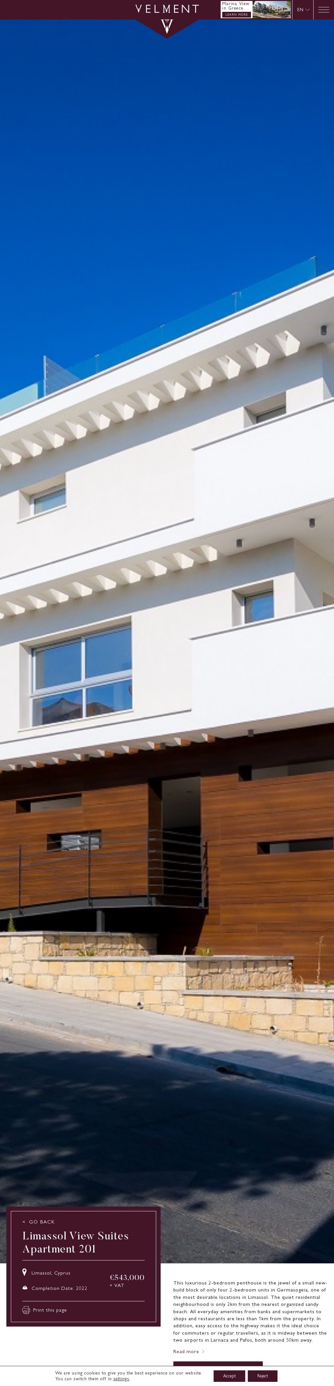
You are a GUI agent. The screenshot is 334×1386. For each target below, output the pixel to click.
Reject (262, 1376)
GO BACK (42, 1221)
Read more (186, 1351)
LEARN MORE (236, 14)
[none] (302, 10)
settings (121, 1379)
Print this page (44, 1310)
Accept (229, 1376)
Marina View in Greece (236, 6)
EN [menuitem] (300, 9)
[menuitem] (303, 10)
